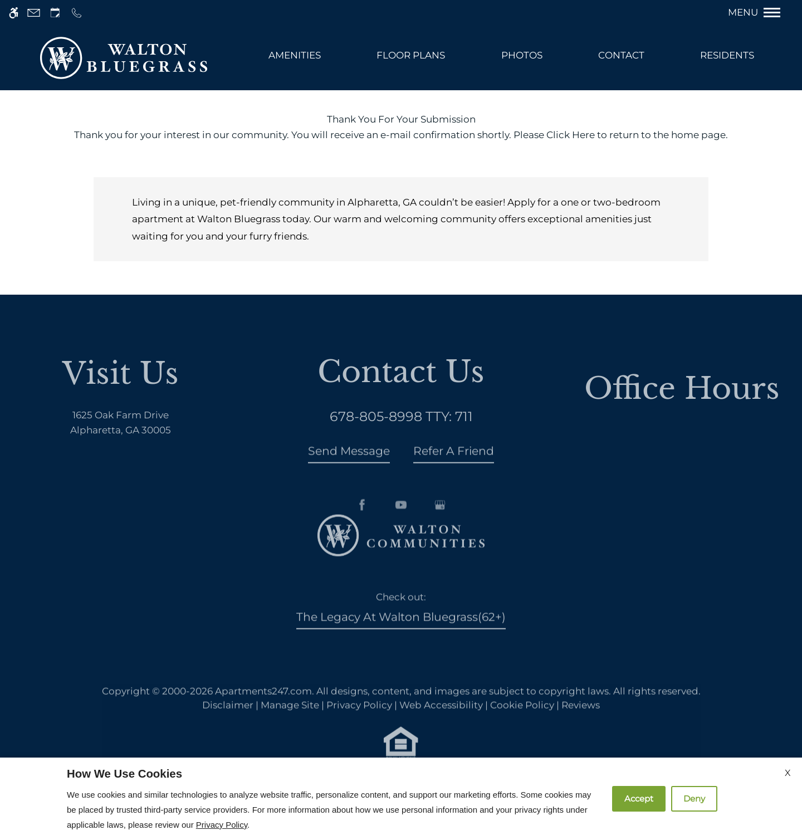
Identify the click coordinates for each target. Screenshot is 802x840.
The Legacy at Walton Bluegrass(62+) (401, 632)
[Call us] (76, 12)
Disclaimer (227, 720)
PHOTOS (521, 55)
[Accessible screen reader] (13, 12)
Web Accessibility (441, 720)
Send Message (349, 466)
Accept (638, 798)
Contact (621, 55)
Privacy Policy (359, 720)
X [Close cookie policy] (788, 773)
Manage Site (290, 720)
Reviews (580, 720)
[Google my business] (440, 536)
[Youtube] (401, 536)
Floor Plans (410, 55)
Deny (694, 798)
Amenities (294, 55)
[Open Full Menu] (759, 13)
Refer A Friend (453, 466)
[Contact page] (33, 12)
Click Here (570, 134)
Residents (727, 55)
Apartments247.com (263, 706)
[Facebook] (362, 536)
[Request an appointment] (55, 12)
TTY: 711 (401, 432)
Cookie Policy (522, 720)
